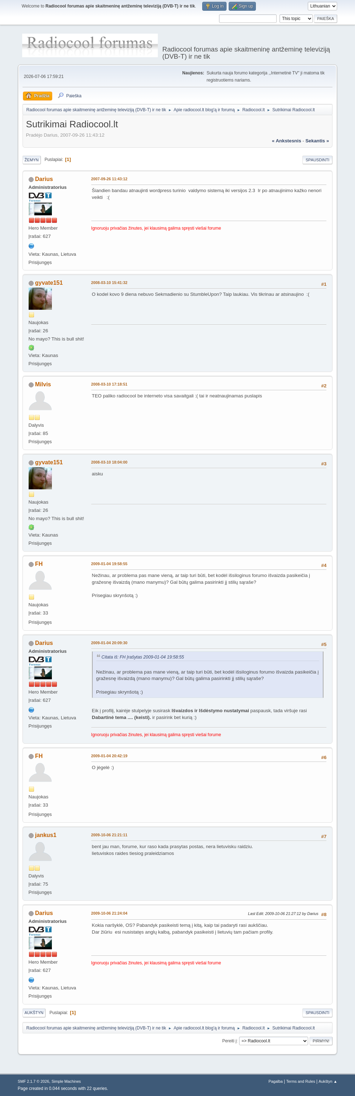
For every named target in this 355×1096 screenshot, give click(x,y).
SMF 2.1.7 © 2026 (33, 1081)
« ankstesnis (286, 140)
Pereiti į (229, 1040)
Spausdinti (317, 160)
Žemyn (32, 160)
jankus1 (46, 835)
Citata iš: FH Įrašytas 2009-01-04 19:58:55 (143, 657)
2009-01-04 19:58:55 (109, 564)
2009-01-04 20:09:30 (109, 643)
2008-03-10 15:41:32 (109, 282)
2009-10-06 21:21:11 (109, 835)
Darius (44, 179)
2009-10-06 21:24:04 (109, 913)
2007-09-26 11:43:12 (109, 179)
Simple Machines (66, 1081)
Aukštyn (34, 1013)
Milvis (43, 384)
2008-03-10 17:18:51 (109, 384)
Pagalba (275, 1081)
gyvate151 (49, 283)
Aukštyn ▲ (327, 1081)
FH (39, 564)
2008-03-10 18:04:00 (109, 462)
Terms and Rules (300, 1081)
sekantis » (317, 140)
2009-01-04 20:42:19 (109, 756)
